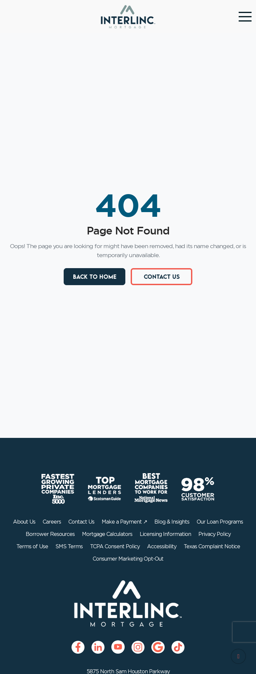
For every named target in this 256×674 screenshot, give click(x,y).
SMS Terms (69, 546)
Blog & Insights (171, 522)
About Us (24, 522)
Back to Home (94, 276)
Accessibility (161, 546)
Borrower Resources (50, 534)
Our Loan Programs (220, 522)
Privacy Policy (214, 534)
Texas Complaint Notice (212, 546)
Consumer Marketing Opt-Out (128, 559)
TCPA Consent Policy (115, 546)
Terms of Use (32, 546)
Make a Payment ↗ (124, 522)
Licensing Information (165, 534)
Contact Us (162, 276)
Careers (52, 522)
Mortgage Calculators (107, 534)
